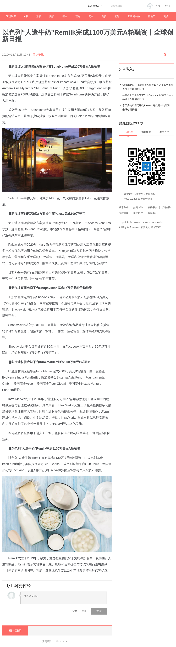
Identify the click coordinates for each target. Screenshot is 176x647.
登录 (74, 611)
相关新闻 (15, 630)
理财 (77, 16)
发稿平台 (152, 207)
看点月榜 (164, 131)
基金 (64, 16)
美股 (51, 16)
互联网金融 (134, 16)
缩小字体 (105, 54)
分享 (147, 54)
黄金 (91, 16)
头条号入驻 (127, 69)
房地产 (151, 16)
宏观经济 (11, 16)
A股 (26, 16)
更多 (165, 16)
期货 (104, 16)
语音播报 (94, 54)
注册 (167, 6)
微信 (136, 54)
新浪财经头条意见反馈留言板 (139, 194)
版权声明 (124, 213)
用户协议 (138, 213)
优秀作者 (146, 131)
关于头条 (124, 207)
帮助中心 (152, 213)
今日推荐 (128, 131)
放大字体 (115, 54)
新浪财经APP (95, 6)
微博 (126, 54)
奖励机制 (167, 207)
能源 (117, 16)
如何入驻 (138, 207)
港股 (38, 16)
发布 (99, 611)
